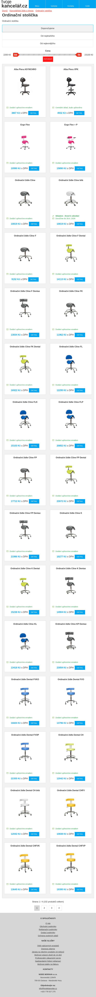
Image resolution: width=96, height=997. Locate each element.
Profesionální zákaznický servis (48, 958)
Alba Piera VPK (71, 69)
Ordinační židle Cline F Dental (70, 236)
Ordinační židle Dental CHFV (71, 790)
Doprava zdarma (48, 949)
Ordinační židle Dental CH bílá (25, 790)
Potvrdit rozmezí (48, 59)
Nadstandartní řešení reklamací (48, 961)
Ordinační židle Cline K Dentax (71, 568)
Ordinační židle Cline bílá (71, 180)
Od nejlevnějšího (47, 43)
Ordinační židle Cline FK (71, 291)
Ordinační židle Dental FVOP (25, 735)
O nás (48, 923)
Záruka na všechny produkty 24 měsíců (48, 952)
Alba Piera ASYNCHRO (25, 69)
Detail (33, 113)
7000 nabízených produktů (48, 946)
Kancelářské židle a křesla (21, 11)
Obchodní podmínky (48, 926)
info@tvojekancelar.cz (48, 988)
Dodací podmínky (48, 933)
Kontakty (71, 6)
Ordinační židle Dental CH (71, 735)
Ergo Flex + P (71, 125)
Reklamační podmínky (48, 930)
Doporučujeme (47, 28)
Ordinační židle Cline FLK (25, 402)
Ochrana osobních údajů (48, 936)
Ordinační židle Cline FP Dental (71, 457)
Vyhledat (54, 6)
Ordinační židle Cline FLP (71, 402)
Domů (5, 11)
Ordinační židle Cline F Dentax (25, 291)
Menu (37, 6)
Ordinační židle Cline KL (25, 624)
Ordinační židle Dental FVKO (25, 679)
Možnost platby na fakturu (48, 964)
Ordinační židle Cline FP (25, 457)
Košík (87, 6)
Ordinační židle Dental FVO (71, 679)
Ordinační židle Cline (25, 180)
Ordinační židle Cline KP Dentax (70, 624)
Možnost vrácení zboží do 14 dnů (48, 955)
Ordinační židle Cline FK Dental (25, 347)
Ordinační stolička (44, 11)
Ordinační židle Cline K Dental (25, 568)
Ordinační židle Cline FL (71, 347)
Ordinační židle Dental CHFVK (25, 846)
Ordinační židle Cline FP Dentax (25, 513)
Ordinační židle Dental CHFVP (70, 846)
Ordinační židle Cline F (25, 236)
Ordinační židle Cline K (71, 513)
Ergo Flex (25, 125)
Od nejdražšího (48, 36)
